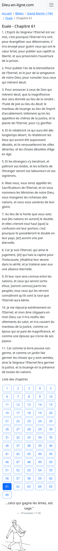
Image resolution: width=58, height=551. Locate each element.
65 (50, 486)
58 (29, 478)
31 (7, 437)
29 (40, 429)
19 (40, 413)
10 (50, 396)
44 (40, 454)
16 (7, 413)
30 (50, 429)
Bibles (19, 13)
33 (29, 437)
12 (18, 404)
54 (40, 470)
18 (29, 413)
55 (50, 470)
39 (40, 445)
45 (50, 454)
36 (7, 445)
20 (50, 413)
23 (29, 421)
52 (18, 470)
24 (40, 421)
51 (7, 470)
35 (50, 437)
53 (29, 470)
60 (50, 478)
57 (18, 478)
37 (18, 445)
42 (18, 454)
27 (18, 429)
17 (18, 413)
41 (7, 454)
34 (40, 437)
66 (7, 495)
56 (7, 478)
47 (18, 462)
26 (7, 429)
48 (29, 462)
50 (50, 462)
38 (29, 445)
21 (7, 421)
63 (29, 486)
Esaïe (9, 18)
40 (50, 445)
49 (40, 462)
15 (50, 404)
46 (7, 462)
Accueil (7, 13)
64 (40, 486)
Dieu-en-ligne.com (18, 4)
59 (40, 478)
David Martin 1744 (40, 13)
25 (50, 421)
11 (7, 404)
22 (18, 421)
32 (18, 437)
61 (7, 486)
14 (40, 404)
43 (29, 454)
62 (18, 486)
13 (29, 404)
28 (29, 429)
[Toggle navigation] (51, 4)
